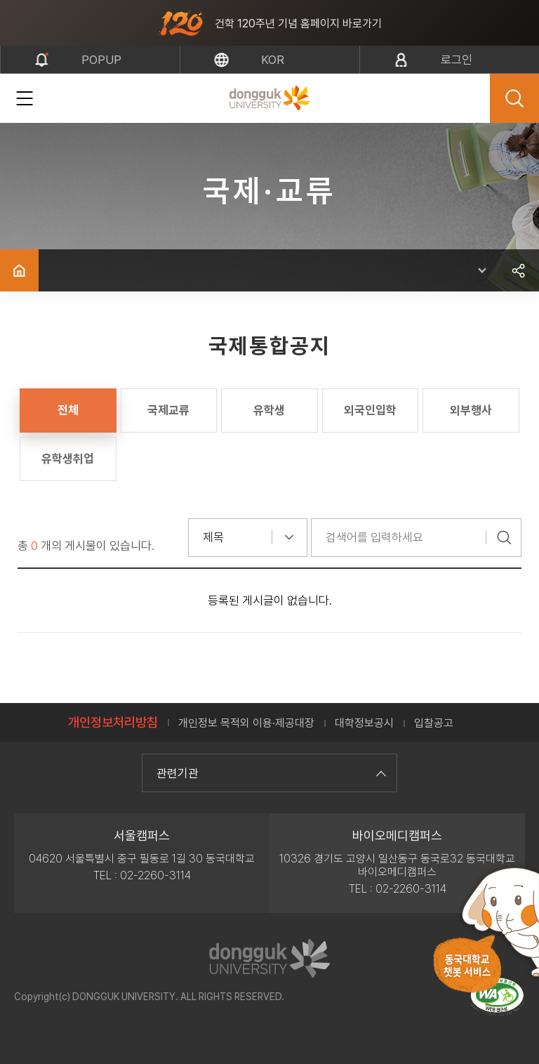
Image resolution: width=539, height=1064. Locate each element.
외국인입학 (370, 410)
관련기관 (269, 773)
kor (272, 60)
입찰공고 (433, 723)
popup (101, 60)
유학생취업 (67, 459)
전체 (68, 410)
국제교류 (168, 410)
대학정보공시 (364, 723)
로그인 (456, 60)
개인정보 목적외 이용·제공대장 (246, 723)
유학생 (269, 410)
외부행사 (471, 410)
